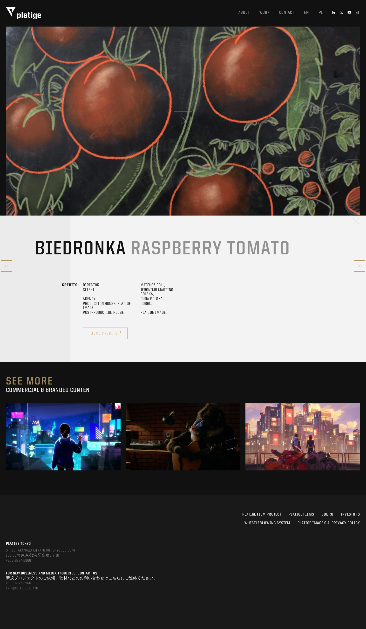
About (244, 13)
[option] (63, 436)
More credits (106, 332)
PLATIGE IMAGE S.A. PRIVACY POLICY (329, 523)
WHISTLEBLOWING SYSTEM (267, 523)
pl (321, 12)
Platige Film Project (261, 514)
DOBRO (327, 514)
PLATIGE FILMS (301, 514)
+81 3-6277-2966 (18, 561)
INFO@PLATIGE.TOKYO (22, 588)
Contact (286, 13)
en (306, 12)
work (264, 13)
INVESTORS (350, 514)
